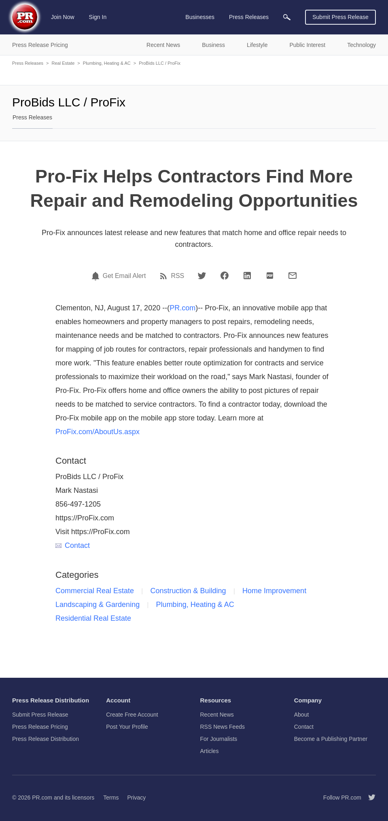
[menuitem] (286, 17)
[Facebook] (224, 275)
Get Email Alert (124, 276)
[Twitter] (202, 275)
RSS (177, 276)
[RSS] (165, 276)
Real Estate (62, 63)
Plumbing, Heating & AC (107, 63)
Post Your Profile (127, 726)
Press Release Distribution (45, 739)
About (301, 714)
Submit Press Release (340, 17)
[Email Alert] (97, 276)
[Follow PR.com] (368, 797)
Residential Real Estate (93, 618)
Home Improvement (274, 591)
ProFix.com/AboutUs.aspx (97, 432)
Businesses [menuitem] (199, 17)
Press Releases (27, 63)
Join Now (62, 17)
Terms (111, 797)
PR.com (182, 308)
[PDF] (270, 275)
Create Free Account (132, 714)
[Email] (292, 275)
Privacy (136, 797)
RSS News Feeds (222, 726)
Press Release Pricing (40, 726)
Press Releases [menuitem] (249, 17)
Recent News (217, 714)
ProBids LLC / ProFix (159, 63)
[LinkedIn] (247, 275)
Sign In (98, 17)
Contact (72, 545)
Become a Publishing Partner (330, 739)
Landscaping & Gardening (97, 604)
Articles (209, 751)
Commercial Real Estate (94, 591)
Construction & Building (188, 591)
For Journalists (218, 739)
